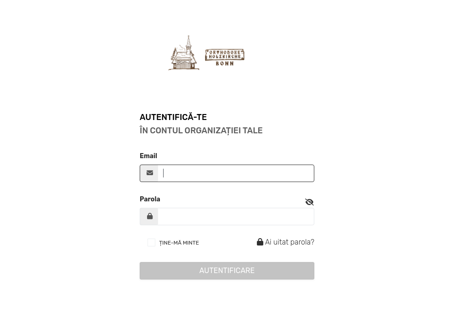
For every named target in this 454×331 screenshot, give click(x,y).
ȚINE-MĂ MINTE (179, 243)
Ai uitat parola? (284, 242)
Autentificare (227, 270)
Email (148, 156)
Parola (150, 199)
